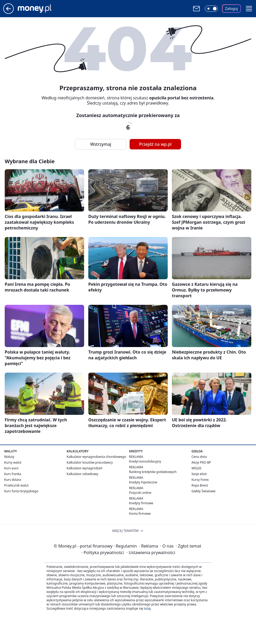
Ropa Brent (199, 485)
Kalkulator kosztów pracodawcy (90, 462)
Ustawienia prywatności (150, 552)
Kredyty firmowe (141, 503)
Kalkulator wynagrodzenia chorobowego (96, 456)
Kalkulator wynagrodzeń (84, 468)
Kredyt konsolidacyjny (145, 461)
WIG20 (196, 468)
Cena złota (199, 456)
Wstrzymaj (100, 144)
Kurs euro (11, 468)
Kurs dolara (12, 479)
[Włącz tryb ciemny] (211, 8)
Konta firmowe (140, 513)
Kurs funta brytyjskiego (21, 491)
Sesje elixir (199, 474)
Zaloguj (231, 8)
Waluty (9, 456)
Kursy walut (12, 462)
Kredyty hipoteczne (143, 482)
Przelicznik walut (16, 485)
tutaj (147, 608)
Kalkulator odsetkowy (82, 474)
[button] (249, 8)
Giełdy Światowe (203, 491)
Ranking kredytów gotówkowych (153, 472)
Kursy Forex (200, 479)
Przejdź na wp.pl (155, 144)
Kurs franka (12, 474)
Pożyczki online (140, 492)
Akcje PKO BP (201, 462)
